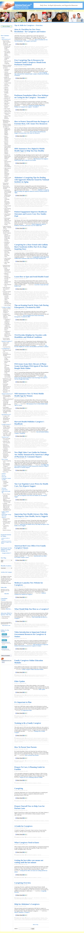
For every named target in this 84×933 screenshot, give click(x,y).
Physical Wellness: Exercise (19, 169)
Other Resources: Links (42, 50)
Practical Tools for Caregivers (30, 87)
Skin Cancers (7, 108)
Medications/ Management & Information (6, 121)
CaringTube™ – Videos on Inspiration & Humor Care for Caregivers (7, 334)
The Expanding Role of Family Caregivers (6, 465)
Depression (6, 85)
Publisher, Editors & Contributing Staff (7, 523)
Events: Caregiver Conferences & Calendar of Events (7, 469)
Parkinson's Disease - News (19, 87)
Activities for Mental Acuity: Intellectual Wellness (7, 156)
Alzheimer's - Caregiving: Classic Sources (34, 198)
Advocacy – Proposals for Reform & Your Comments (6, 446)
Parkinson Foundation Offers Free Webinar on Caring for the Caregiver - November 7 (31, 96)
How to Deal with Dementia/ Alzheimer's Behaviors (24, 203)
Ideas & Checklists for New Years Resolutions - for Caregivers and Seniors (30, 30)
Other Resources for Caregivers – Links (6, 289)
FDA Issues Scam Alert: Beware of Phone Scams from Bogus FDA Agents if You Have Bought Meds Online (31, 366)
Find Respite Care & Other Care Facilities (7, 376)
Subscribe (4, 476)
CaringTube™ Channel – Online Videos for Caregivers (7, 315)
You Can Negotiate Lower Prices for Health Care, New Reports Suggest (31, 485)
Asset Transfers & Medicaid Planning (7, 259)
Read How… (9, 609)
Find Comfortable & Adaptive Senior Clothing (7, 411)
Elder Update (19, 681)
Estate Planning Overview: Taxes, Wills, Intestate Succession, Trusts (7, 253)
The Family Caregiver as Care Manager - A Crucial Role (33, 236)
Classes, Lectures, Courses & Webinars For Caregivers (7, 310)
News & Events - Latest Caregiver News (30, 84)
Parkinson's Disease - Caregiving (20, 86)
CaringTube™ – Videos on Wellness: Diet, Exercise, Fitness (7, 327)
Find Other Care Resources (6, 391)
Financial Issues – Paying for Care (7, 266)
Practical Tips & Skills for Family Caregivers (7, 47)
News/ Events (70, 10)
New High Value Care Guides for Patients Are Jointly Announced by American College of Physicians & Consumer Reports (31, 454)
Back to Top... (36, 924)
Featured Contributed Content (5, 482)
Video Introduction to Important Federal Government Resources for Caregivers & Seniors (30, 634)
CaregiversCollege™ (15, 10)
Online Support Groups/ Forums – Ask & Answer (7, 427)
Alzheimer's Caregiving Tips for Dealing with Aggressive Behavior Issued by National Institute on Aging (31, 180)
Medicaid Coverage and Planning (7, 277)
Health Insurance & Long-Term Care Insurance (7, 270)
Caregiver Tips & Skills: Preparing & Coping (38, 81)
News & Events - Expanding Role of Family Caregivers (27, 113)
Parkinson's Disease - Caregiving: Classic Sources (36, 86)
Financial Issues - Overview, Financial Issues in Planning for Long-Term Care (31, 739)
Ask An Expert (7, 305)
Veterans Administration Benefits (7, 282)
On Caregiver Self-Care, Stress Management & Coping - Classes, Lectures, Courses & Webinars (30, 569)
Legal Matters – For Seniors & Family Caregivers (7, 231)
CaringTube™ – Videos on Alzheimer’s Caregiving (7, 321)
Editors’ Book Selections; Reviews (6, 344)
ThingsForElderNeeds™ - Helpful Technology (27, 171)
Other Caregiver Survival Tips (32, 50)
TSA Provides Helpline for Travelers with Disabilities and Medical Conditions (30, 336)
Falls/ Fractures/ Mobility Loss (7, 96)
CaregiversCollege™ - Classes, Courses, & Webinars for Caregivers (27, 564)
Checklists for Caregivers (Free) (7, 58)
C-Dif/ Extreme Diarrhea (7, 83)
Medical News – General (7, 113)
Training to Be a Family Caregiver (27, 723)
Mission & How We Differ (6, 519)
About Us (4, 517)
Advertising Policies (6, 616)
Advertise (4, 488)
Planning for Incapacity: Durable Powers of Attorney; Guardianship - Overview (31, 716)
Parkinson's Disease (6, 106)
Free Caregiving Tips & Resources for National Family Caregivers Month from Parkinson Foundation (30, 62)
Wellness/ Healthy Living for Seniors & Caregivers (7, 125)
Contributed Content (5, 486)
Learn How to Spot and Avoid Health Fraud (31, 277)
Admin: (16, 928)
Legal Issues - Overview (38, 49)
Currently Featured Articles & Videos (6, 297)
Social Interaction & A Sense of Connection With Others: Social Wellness (7, 163)
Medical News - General (42, 232)
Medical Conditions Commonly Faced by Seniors (7, 66)
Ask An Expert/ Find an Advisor (6, 339)
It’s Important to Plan (26, 710)
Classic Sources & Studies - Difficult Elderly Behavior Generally (35, 202)
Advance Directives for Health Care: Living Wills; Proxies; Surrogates (7, 237)
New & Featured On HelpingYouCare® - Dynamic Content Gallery (31, 83)
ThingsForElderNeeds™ (40, 10)
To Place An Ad (5, 618)
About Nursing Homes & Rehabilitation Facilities (7, 210)
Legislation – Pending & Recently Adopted (7, 451)
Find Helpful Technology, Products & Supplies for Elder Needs (7, 403)
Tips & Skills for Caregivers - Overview (33, 53)
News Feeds (5, 471)
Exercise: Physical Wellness (6, 143)
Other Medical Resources (25, 296)
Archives (4, 473)
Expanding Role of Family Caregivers (21, 232)
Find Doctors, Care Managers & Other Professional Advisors (7, 380)
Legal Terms (4, 489)
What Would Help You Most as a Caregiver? (31, 609)
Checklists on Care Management (24, 201)
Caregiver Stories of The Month (35, 265)
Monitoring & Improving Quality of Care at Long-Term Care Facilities (27, 233)
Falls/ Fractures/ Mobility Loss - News (36, 474)
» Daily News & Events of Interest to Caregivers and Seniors (6, 542)
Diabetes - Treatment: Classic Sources (21, 474)
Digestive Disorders (6, 89)
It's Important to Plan (22, 702)
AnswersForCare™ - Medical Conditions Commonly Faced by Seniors (30, 231)
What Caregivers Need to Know (26, 843)
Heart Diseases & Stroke (7, 101)
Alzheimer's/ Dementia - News (41, 917)
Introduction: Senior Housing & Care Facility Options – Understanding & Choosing (7, 193)
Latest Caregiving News (29, 49)
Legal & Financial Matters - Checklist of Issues (7, 227)
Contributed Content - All (26, 266)
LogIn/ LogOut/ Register (5, 512)
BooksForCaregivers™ (24, 10)
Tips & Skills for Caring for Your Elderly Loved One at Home (30, 206)
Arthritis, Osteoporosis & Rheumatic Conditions (7, 74)
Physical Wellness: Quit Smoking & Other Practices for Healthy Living (31, 51)
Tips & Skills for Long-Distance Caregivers (38, 357)
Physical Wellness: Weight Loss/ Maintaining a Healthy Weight (29, 170)
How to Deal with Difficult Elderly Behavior (7, 53)
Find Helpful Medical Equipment (7, 408)
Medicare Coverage (6, 274)
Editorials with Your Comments (6, 442)
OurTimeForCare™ (49, 10)
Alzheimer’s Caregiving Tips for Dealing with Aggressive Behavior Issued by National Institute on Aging (31, 191)
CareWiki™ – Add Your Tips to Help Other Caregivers (7, 434)
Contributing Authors (6, 526)
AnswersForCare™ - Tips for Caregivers (33, 80)
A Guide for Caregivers (23, 826)
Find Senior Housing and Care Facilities (7, 354)
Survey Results (33, 625)
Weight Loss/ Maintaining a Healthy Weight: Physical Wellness (7, 131)
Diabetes (6, 87)
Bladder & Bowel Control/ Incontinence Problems (7, 79)
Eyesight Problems (6, 92)
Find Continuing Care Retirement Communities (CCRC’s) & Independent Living (7, 368)
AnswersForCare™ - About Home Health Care (22, 439)
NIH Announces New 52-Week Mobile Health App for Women (29, 395)
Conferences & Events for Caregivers (21, 82)
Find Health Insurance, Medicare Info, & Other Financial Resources (7, 387)
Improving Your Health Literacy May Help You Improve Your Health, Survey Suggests (31, 515)
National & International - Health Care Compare (6, 455)
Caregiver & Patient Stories (6, 430)
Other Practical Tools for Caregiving (7, 62)
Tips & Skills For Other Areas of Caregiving (29, 205)
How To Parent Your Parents (25, 747)
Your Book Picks (6, 346)
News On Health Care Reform (6, 439)
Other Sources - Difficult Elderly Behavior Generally (24, 575)
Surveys (3, 475)
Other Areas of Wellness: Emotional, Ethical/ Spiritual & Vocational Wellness (7, 172)
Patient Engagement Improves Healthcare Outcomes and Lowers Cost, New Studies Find (30, 214)
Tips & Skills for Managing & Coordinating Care (36, 388)
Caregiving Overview (22, 883)
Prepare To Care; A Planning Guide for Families (31, 777)
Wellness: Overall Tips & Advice (26, 143)
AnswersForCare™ (7, 10)
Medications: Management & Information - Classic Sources (32, 294)
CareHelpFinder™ (32, 10)
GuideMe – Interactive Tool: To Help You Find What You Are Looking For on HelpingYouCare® (7, 506)
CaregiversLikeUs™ (57, 10)
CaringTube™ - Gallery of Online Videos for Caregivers (36, 651)
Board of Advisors (7, 530)
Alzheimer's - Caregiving (30, 917)
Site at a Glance (6, 26)
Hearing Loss (7, 98)
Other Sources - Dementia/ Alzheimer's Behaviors (38, 574)
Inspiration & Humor (6, 422)
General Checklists (24, 48)
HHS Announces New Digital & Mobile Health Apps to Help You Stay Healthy (29, 150)
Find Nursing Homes (7, 362)
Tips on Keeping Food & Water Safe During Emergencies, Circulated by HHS (31, 306)
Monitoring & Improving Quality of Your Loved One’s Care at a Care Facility (7, 221)
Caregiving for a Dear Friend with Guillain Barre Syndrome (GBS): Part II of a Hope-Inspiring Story (31, 247)
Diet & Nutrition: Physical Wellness (6, 138)
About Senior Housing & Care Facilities (6, 187)
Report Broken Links (6, 625)
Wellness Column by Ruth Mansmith (7, 302)
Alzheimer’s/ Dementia (7, 70)
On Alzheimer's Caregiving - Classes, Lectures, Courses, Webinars (31, 569)
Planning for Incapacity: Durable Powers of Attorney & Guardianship (7, 245)
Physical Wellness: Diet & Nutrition (37, 51)
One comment (18, 531)
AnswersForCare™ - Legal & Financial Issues (34, 502)
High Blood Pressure (6, 103)
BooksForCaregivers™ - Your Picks (21, 441)
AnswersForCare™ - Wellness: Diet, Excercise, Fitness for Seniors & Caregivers (31, 139)
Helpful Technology (22, 167)
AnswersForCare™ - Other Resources (33, 165)
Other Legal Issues (7, 263)
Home (2, 10)
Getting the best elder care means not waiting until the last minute (28, 861)
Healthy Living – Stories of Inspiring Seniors (7, 179)
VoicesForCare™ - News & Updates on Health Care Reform (34, 239)
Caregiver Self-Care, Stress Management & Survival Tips (6, 417)
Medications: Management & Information (24, 385)
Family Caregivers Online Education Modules (32, 669)
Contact (4, 528)
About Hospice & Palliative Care (7, 215)
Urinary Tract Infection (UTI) (7, 111)
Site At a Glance (6, 494)
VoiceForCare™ (64, 10)
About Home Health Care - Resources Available (35, 46)
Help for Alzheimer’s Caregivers (26, 904)
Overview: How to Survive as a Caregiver (22, 51)
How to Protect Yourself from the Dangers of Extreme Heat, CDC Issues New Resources (31, 122)
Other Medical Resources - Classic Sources (29, 477)
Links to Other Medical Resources (7, 117)
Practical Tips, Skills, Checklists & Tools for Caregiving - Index (7, 42)
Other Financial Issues (18, 507)
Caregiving (18, 788)
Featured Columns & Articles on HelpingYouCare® (7, 293)
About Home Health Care (6, 183)
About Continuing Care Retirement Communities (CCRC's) (7, 201)
